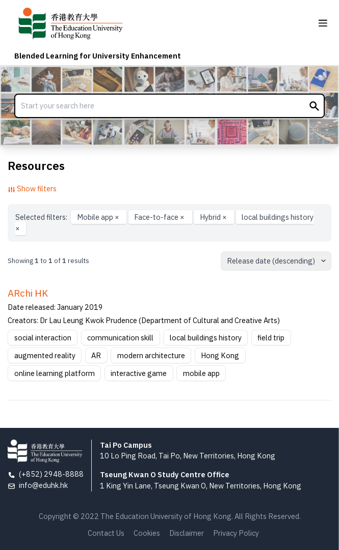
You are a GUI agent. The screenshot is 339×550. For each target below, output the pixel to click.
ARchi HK (28, 293)
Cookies (147, 533)
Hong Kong (220, 355)
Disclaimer (186, 533)
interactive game (139, 373)
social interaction (42, 337)
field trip (270, 337)
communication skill (120, 337)
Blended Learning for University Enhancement (97, 56)
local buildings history (206, 337)
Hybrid (214, 217)
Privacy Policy (236, 533)
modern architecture (151, 355)
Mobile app (99, 217)
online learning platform (54, 373)
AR (96, 355)
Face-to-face (160, 217)
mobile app (201, 373)
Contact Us (106, 533)
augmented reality (44, 355)
